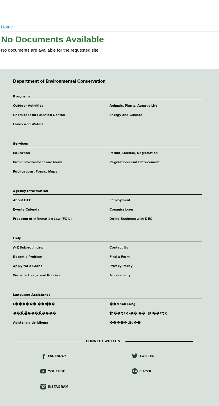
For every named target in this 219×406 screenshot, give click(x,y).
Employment (120, 200)
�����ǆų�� (125, 323)
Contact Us (119, 247)
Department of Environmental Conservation (73, 11)
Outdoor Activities (28, 106)
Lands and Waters (28, 124)
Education (21, 153)
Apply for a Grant (27, 266)
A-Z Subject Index (28, 247)
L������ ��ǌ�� (34, 304)
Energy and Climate (126, 115)
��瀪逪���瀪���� (34, 313)
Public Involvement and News (38, 162)
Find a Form (120, 257)
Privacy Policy (121, 266)
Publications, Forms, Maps (35, 171)
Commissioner (121, 209)
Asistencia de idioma (30, 323)
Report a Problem (27, 257)
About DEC (22, 200)
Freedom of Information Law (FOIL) (42, 219)
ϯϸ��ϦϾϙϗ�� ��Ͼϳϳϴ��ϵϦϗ (138, 313)
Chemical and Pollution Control (39, 115)
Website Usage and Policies (36, 275)
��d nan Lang (122, 304)
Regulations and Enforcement (135, 162)
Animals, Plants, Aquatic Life (133, 106)
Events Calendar (27, 209)
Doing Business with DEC (131, 219)
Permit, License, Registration (134, 153)
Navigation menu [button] (9, 11)
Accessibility (120, 275)
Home (7, 26)
